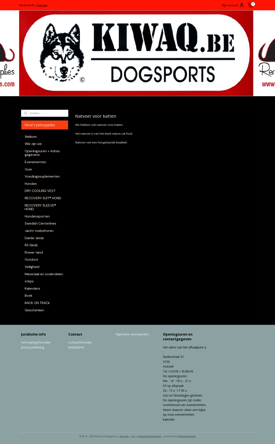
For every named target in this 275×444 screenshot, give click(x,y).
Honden (31, 183)
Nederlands (27, 5)
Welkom (31, 136)
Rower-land (34, 252)
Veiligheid (32, 267)
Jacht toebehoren (39, 230)
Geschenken (34, 310)
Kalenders (32, 288)
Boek (28, 295)
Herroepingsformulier (36, 342)
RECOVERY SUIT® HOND (43, 198)
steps (29, 281)
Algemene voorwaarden (132, 334)
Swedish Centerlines (40, 223)
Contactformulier (80, 342)
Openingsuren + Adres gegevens (42, 153)
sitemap (124, 436)
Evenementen (35, 162)
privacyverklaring (32, 347)
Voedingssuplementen (42, 176)
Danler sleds (34, 238)
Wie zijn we (33, 143)
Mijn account (233, 5)
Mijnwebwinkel (187, 436)
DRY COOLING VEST (40, 191)
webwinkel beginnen (150, 436)
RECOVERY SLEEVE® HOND (40, 207)
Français (42, 5)
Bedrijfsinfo (76, 347)
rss (133, 436)
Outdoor (31, 259)
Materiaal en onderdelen (44, 274)
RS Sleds (31, 245)
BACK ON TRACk (37, 303)
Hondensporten (37, 216)
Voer (28, 169)
